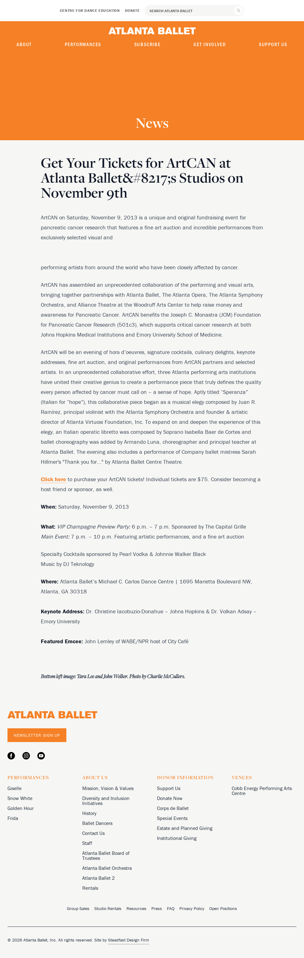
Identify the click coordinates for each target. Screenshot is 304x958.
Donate (132, 10)
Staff (87, 843)
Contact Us (93, 833)
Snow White (19, 798)
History (89, 813)
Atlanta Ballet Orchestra (107, 868)
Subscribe (147, 44)
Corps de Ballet (173, 808)
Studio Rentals (107, 908)
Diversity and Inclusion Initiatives (106, 800)
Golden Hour (20, 808)
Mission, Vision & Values (108, 788)
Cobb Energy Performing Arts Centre (262, 790)
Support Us (273, 44)
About (24, 44)
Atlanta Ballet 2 (98, 878)
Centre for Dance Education (90, 10)
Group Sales (78, 908)
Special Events (172, 818)
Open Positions (223, 908)
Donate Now (170, 798)
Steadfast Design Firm (128, 940)
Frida (12, 818)
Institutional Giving (177, 838)
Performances (83, 44)
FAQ (170, 908)
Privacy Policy (191, 908)
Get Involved (209, 44)
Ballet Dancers (97, 823)
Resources (136, 908)
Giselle (14, 788)
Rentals (90, 888)
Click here (53, 479)
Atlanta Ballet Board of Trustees (106, 855)
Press (156, 908)
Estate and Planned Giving (184, 828)
